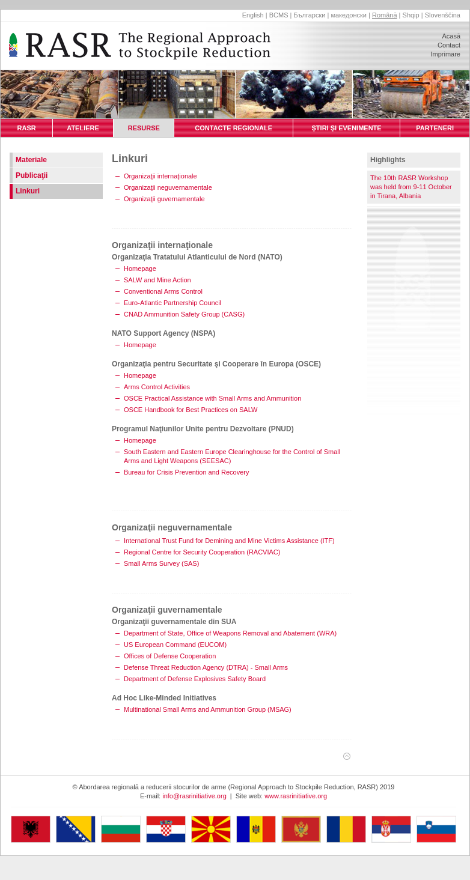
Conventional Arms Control (163, 291)
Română (384, 15)
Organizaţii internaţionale (160, 176)
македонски (349, 15)
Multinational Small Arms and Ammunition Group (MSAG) (207, 709)
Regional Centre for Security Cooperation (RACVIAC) (202, 552)
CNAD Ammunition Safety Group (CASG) (184, 314)
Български (309, 15)
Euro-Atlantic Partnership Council (172, 302)
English (253, 15)
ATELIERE (83, 128)
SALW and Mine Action (157, 280)
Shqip (411, 15)
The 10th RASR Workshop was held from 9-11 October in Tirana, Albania (411, 186)
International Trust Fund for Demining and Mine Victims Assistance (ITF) (229, 540)
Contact (449, 45)
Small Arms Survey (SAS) (161, 563)
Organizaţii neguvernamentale (168, 187)
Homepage (140, 268)
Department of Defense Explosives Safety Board (195, 678)
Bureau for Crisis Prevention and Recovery (186, 472)
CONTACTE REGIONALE (233, 128)
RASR (26, 128)
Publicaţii (31, 175)
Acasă (451, 36)
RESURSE (143, 128)
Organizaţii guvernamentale (164, 198)
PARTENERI (434, 128)
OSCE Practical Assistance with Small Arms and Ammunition (212, 398)
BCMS (278, 15)
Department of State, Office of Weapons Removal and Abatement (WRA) (230, 633)
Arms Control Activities (157, 386)
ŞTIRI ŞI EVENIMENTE (347, 128)
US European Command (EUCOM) (175, 644)
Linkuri (28, 191)
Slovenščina (442, 15)
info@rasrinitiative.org (194, 796)
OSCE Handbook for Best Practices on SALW (190, 409)
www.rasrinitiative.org (295, 796)
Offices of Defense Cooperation (170, 656)
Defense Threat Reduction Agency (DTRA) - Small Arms (206, 667)
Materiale (31, 160)
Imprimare (445, 54)
